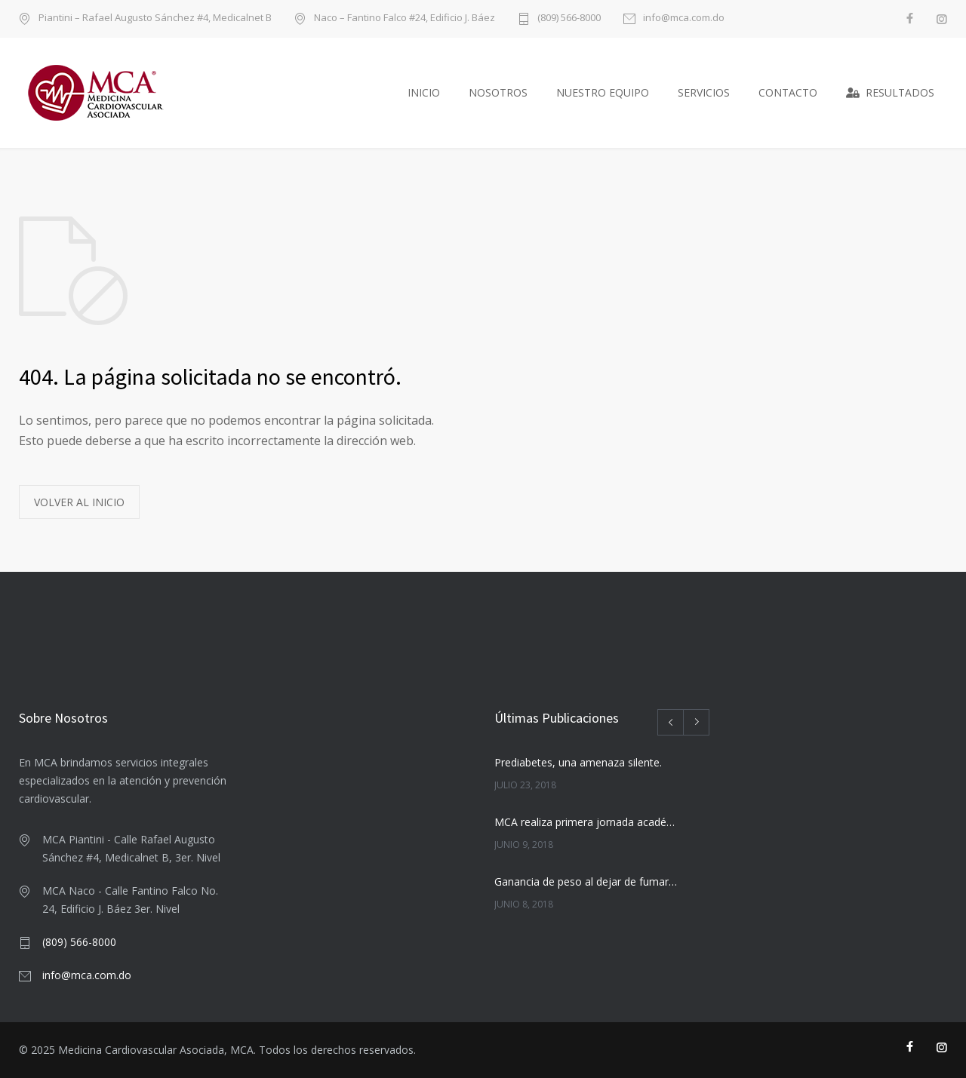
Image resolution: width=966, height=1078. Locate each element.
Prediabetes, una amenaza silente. (578, 762)
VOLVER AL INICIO (79, 502)
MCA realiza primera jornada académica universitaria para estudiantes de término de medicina (585, 822)
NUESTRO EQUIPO (602, 92)
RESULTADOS (890, 92)
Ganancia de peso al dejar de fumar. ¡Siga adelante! (585, 881)
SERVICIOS (704, 92)
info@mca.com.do (683, 18)
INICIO (424, 92)
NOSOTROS (498, 92)
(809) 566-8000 (569, 18)
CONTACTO (787, 92)
